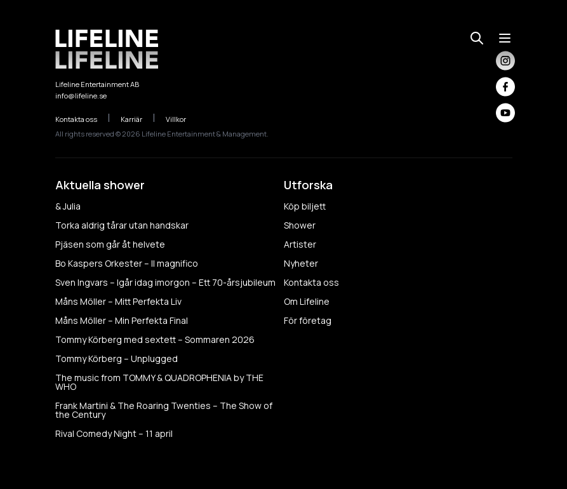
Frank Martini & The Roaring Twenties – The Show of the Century (163, 409)
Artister (300, 244)
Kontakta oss (82, 119)
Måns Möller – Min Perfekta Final (121, 320)
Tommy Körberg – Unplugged (116, 358)
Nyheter (301, 263)
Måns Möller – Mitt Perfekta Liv (118, 301)
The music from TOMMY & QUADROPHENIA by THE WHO (159, 382)
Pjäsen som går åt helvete (110, 244)
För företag (307, 320)
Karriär (138, 119)
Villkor (182, 119)
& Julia (68, 206)
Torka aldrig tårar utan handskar (122, 225)
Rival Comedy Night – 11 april (114, 433)
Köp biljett (305, 206)
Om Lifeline (307, 301)
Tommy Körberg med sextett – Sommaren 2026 (155, 339)
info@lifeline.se (81, 95)
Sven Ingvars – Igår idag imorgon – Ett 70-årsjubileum (165, 282)
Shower (300, 225)
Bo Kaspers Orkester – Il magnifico (126, 263)
